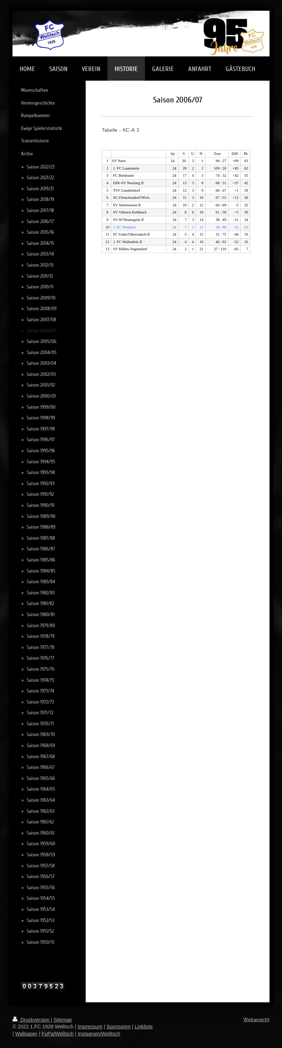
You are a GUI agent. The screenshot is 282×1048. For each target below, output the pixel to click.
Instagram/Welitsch (99, 1034)
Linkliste (144, 1026)
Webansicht (256, 1019)
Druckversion (31, 1020)
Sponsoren (118, 1026)
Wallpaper (26, 1034)
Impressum (90, 1026)
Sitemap (63, 1020)
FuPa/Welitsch (57, 1034)
